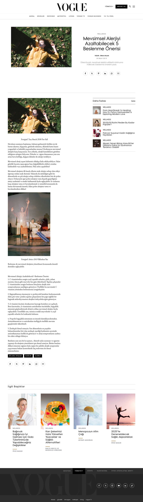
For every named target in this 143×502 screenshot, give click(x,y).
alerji (38, 356)
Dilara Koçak (104, 55)
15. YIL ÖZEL (109, 16)
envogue (67, 499)
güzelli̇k (59, 499)
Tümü (133, 101)
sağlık (28, 356)
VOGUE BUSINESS (94, 16)
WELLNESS (101, 34)
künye (90, 471)
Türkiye (79, 471)
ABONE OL (121, 6)
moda (53, 499)
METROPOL (61, 16)
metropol (75, 499)
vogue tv (89, 499)
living (82, 499)
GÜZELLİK (40, 16)
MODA (32, 16)
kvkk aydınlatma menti (122, 471)
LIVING (71, 16)
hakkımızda (102, 471)
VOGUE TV (81, 16)
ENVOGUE (51, 16)
